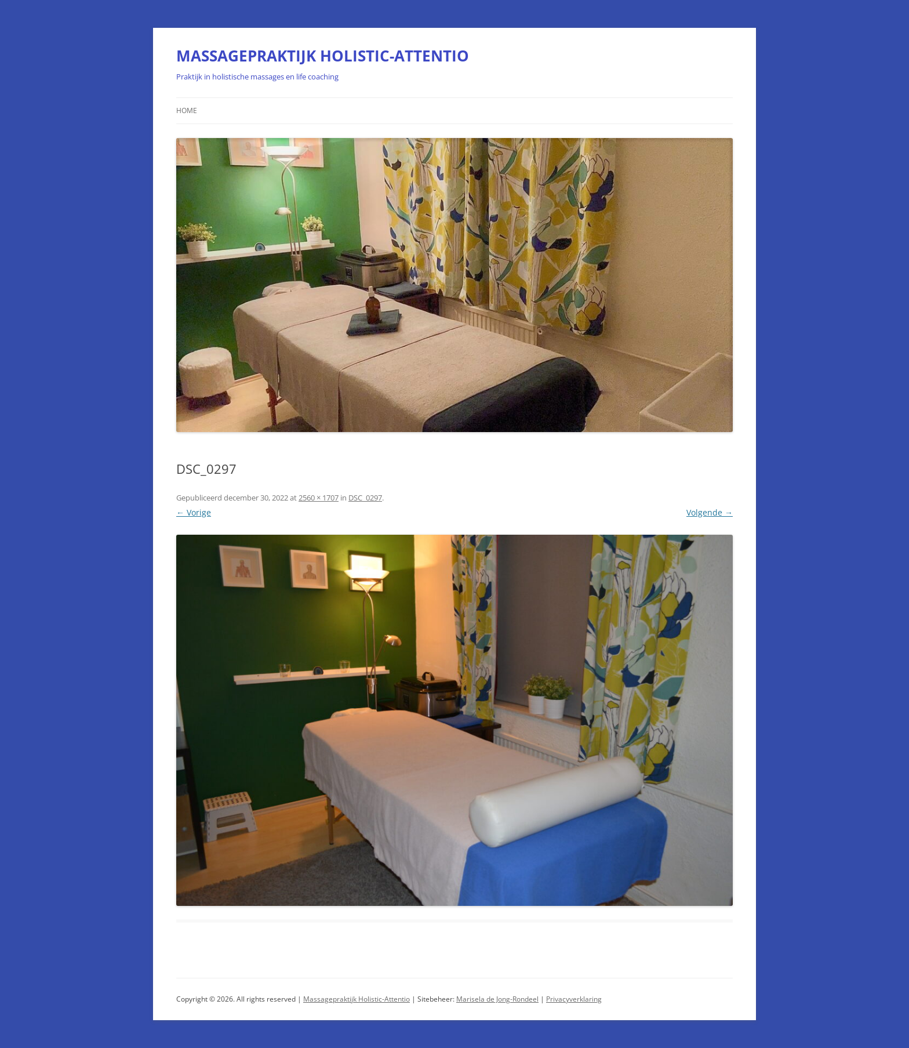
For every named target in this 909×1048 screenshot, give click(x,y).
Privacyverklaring (574, 999)
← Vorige (193, 512)
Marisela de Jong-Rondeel (497, 999)
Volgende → (709, 512)
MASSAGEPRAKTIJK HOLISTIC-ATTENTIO (322, 55)
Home (186, 110)
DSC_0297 (365, 497)
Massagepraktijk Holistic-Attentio (356, 999)
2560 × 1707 (319, 497)
